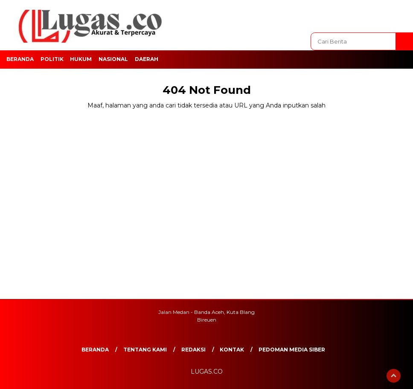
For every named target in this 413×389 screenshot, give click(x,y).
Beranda (20, 59)
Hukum (81, 59)
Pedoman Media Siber (292, 349)
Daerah (146, 59)
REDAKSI (193, 349)
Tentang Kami (145, 349)
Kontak (232, 349)
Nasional (113, 59)
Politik (52, 59)
